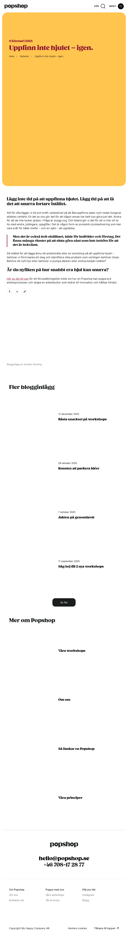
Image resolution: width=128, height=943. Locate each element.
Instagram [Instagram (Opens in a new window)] (88, 894)
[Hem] (16, 6)
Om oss (13, 894)
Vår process (52, 900)
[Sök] (99, 6)
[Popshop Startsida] (64, 844)
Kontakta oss (16, 900)
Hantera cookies (77, 928)
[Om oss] (64, 703)
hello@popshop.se (64, 858)
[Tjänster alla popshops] (64, 654)
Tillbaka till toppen (104, 928)
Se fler (64, 602)
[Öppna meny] (116, 6)
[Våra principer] (64, 801)
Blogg (85, 900)
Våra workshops (55, 894)
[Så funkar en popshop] (64, 752)
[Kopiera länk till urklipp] (24, 291)
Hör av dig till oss (18, 278)
